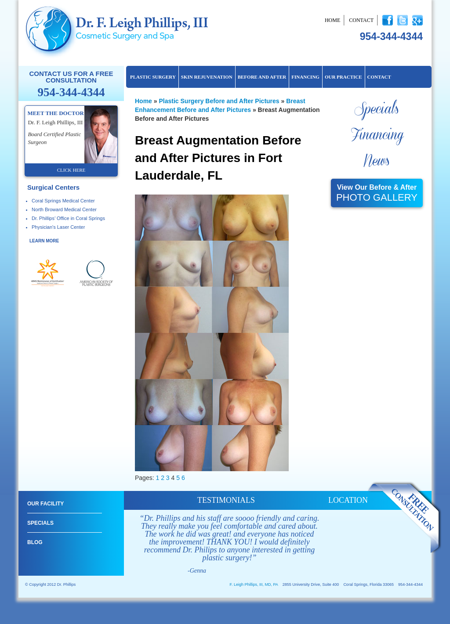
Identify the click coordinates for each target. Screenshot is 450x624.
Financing (305, 76)
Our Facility (45, 504)
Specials (376, 109)
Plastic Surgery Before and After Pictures (219, 101)
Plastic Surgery (153, 76)
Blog (35, 542)
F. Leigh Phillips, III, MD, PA (253, 584)
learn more (44, 240)
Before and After (262, 76)
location (348, 500)
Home (332, 20)
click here (71, 170)
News (376, 161)
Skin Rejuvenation (206, 76)
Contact (361, 20)
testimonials (226, 500)
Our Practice (343, 76)
